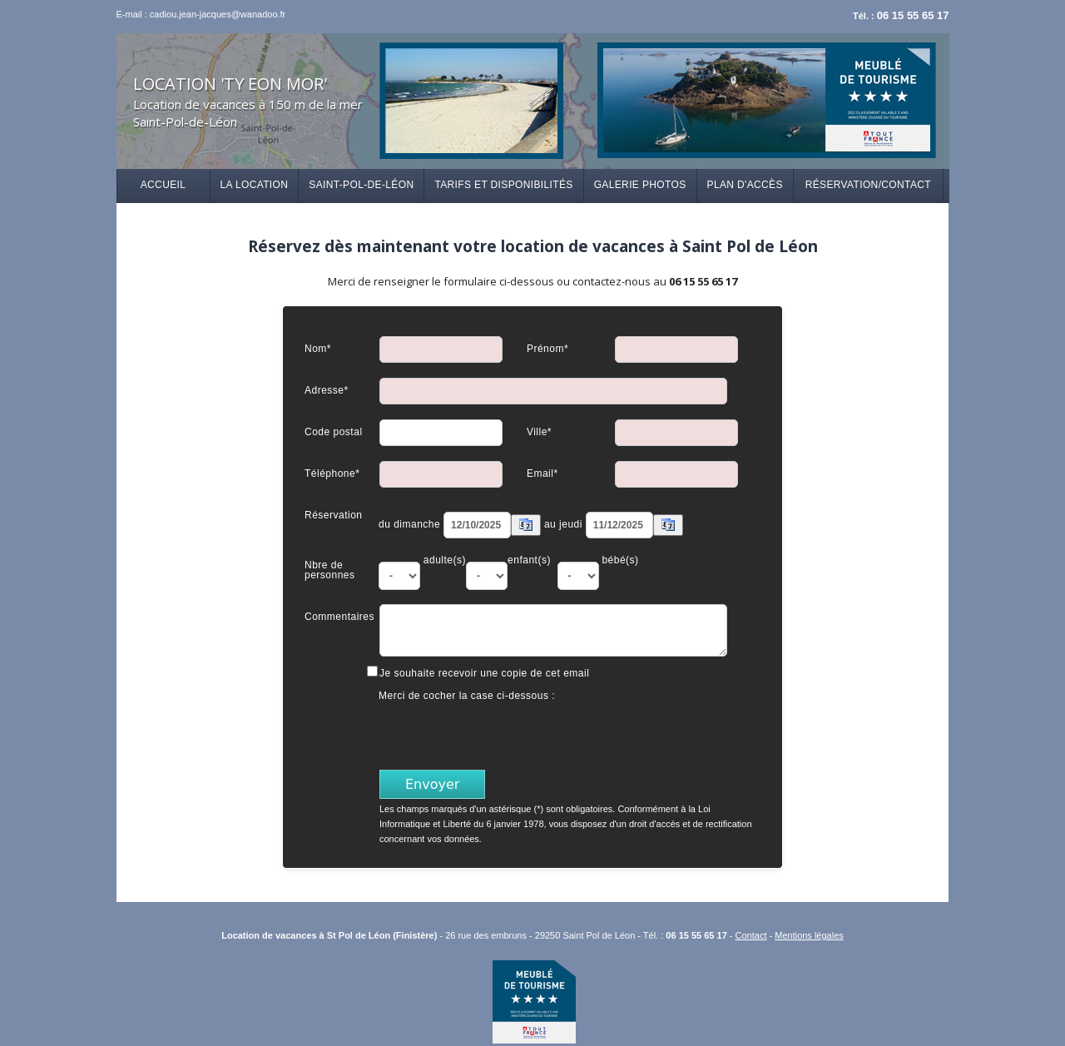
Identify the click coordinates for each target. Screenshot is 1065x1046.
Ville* (539, 431)
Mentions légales (809, 935)
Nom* (318, 348)
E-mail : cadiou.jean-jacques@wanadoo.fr (201, 14)
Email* (542, 473)
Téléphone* (332, 473)
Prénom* (547, 348)
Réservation (334, 514)
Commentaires (339, 616)
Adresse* (327, 389)
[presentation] (505, 733)
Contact (751, 935)
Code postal (334, 431)
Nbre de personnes (330, 569)
